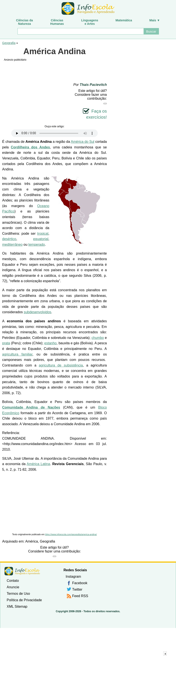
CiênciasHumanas (57, 22)
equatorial (40, 239)
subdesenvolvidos (37, 312)
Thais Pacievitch (93, 85)
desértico (9, 239)
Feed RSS (80, 596)
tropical (42, 233)
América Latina (38, 464)
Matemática (123, 20)
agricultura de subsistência (61, 365)
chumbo (97, 338)
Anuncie (13, 587)
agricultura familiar (17, 354)
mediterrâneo (12, 244)
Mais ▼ (154, 20)
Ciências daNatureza (24, 22)
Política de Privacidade (24, 600)
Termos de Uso (18, 593)
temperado (36, 244)
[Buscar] (80, 31)
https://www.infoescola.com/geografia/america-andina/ (71, 534)
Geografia (8, 43)
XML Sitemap (17, 606)
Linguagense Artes (89, 22)
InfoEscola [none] (22, 571)
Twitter (77, 589)
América (31, 541)
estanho (50, 343)
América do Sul (82, 141)
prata (6, 343)
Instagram (73, 576)
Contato (13, 580)
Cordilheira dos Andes (30, 147)
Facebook (79, 583)
